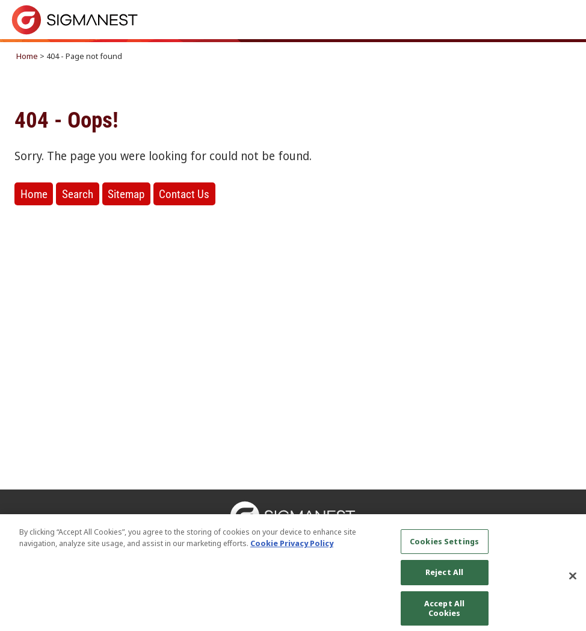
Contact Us (184, 194)
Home (27, 56)
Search (77, 194)
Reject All (444, 577)
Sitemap (126, 194)
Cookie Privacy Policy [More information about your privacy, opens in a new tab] (291, 548)
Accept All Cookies (444, 613)
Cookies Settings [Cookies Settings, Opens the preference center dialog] (444, 546)
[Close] (573, 581)
